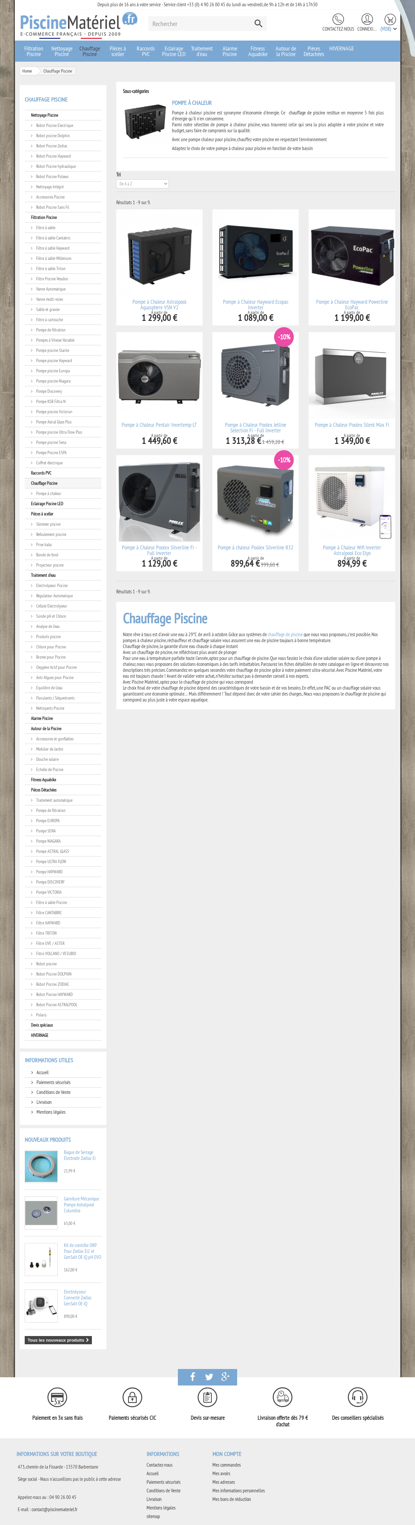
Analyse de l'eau (47, 626)
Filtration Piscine (33, 51)
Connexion (367, 29)
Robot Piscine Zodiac (51, 145)
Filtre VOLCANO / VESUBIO (55, 953)
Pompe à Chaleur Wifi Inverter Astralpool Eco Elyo (352, 550)
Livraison (44, 1102)
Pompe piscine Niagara (52, 381)
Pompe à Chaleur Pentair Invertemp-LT (159, 425)
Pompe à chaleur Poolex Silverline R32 (255, 547)
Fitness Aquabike (257, 51)
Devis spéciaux (42, 1025)
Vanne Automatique (50, 289)
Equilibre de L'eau (49, 687)
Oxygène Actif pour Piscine (56, 667)
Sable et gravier (47, 309)
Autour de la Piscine (286, 51)
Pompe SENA (45, 830)
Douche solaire (47, 759)
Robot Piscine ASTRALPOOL (56, 1004)
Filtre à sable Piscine (51, 902)
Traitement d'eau (202, 51)
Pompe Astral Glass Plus (53, 421)
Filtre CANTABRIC (48, 912)
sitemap (153, 1516)
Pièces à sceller (118, 51)
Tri (118, 174)
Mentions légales (51, 1112)
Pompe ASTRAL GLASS (52, 851)
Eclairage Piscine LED (173, 51)
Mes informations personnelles (238, 1490)
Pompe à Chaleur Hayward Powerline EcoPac (352, 304)
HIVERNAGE (341, 48)
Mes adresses (223, 1482)
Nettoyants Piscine (49, 708)
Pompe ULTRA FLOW (50, 861)
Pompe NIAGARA (48, 841)
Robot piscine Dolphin (52, 135)
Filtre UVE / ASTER (50, 943)
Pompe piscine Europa (52, 370)
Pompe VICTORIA (48, 892)
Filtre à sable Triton (50, 268)
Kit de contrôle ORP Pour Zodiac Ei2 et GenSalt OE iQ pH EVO (82, 1251)
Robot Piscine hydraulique (55, 166)
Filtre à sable (45, 227)
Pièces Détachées (314, 51)
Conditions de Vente (53, 1092)
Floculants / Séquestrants (54, 697)
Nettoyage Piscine (61, 51)
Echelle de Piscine (49, 769)
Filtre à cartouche (49, 319)
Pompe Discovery (48, 391)
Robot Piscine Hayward (53, 156)
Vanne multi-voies (49, 299)
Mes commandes (226, 1465)
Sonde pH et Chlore (50, 616)
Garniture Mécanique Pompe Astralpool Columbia (81, 1205)
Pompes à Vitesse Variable (54, 340)
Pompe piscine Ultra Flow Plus (58, 432)
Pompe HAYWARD (49, 871)
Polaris (40, 1014)
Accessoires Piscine (50, 197)
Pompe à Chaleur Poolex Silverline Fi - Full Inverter (159, 550)
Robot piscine (46, 963)
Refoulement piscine (50, 534)
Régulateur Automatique (54, 595)
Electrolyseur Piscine (51, 585)
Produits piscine (48, 636)
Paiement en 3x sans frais (57, 1418)
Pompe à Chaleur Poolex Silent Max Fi (352, 425)
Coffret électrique (49, 462)
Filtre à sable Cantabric (53, 237)
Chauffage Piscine (89, 51)
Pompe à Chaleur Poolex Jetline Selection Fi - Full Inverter (255, 427)
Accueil (42, 1072)
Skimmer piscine (48, 524)
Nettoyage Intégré (49, 186)
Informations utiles (49, 1060)
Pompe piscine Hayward (53, 360)
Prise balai (43, 544)
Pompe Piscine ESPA (51, 452)
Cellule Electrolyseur (51, 605)
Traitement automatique (53, 800)
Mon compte (226, 1454)
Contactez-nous (338, 29)
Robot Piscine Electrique (54, 125)
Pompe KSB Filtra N (50, 401)
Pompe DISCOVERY (50, 882)
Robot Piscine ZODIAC (52, 984)
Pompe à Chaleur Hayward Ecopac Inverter (256, 304)
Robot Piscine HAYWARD (54, 994)
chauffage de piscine (307, 112)
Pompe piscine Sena (50, 442)
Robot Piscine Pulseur (52, 176)
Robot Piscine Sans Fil (52, 207)
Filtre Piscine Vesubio (51, 278)
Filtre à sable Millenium (53, 258)
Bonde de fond (46, 554)
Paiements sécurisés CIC (132, 1418)
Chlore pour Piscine (50, 646)
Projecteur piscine (49, 565)
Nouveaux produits (48, 1139)
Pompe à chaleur (48, 493)
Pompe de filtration (50, 329)
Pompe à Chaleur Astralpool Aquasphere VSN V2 (159, 304)
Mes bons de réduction (231, 1499)
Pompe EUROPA (47, 820)
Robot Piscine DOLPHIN (53, 974)
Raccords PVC (146, 51)
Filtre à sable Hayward (52, 248)
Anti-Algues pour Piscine (54, 677)
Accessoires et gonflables (54, 738)
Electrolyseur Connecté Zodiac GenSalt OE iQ (78, 1298)
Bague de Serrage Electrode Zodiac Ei (80, 1155)
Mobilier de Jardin (49, 749)
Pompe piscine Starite (52, 350)
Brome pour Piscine (50, 657)
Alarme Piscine (230, 51)
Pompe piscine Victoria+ (53, 411)
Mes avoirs (221, 1473)
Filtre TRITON (46, 933)
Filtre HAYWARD (47, 922)
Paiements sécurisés (53, 1082)
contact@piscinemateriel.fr (54, 1509)
